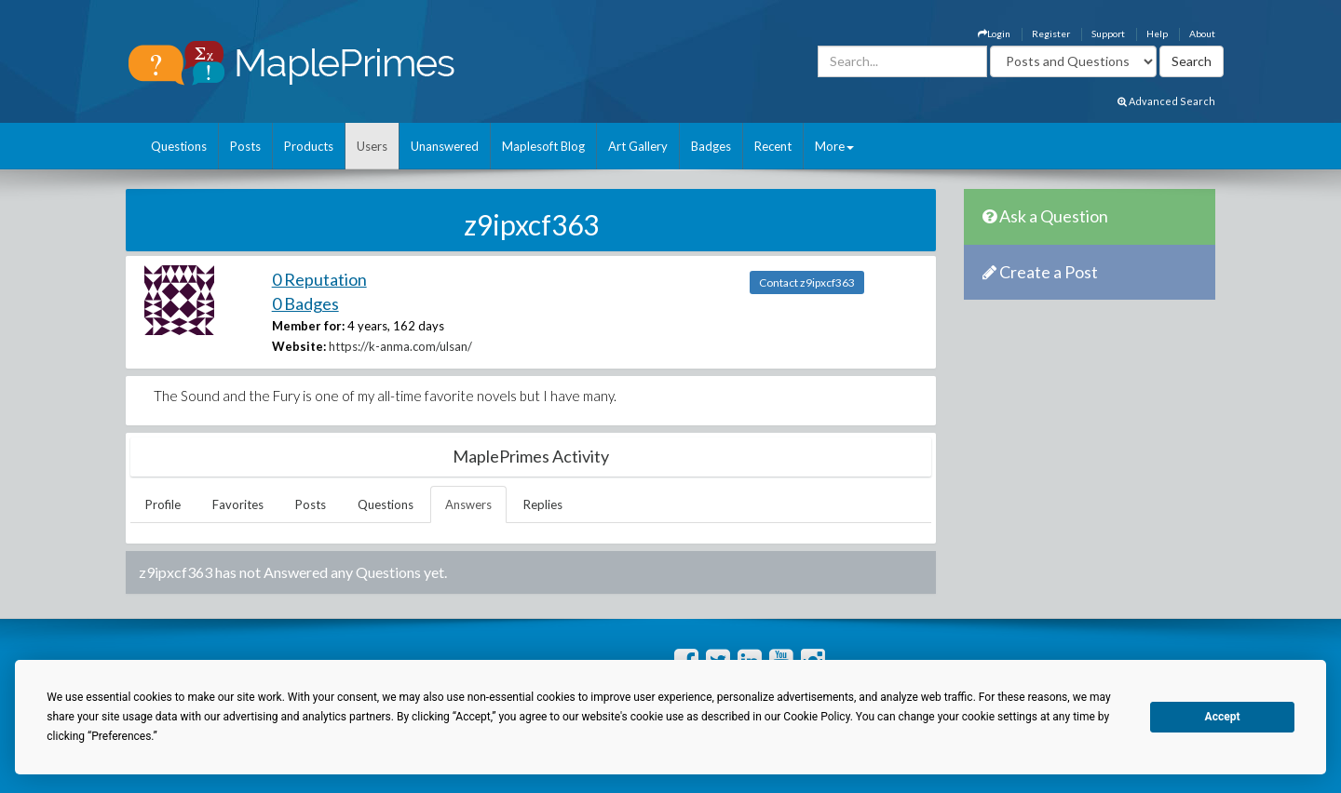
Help (1157, 33)
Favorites (238, 504)
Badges (711, 146)
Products (308, 146)
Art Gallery (638, 146)
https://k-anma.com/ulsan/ (400, 346)
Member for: (308, 325)
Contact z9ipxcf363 (807, 282)
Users (372, 146)
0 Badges (305, 303)
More (834, 146)
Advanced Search (1166, 101)
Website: (299, 346)
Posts (245, 146)
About (1202, 33)
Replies (542, 504)
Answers (468, 504)
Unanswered (445, 146)
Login (994, 33)
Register (1051, 33)
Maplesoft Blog (543, 146)
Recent (773, 146)
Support (1108, 33)
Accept (1222, 716)
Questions (179, 146)
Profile (163, 504)
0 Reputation (319, 279)
